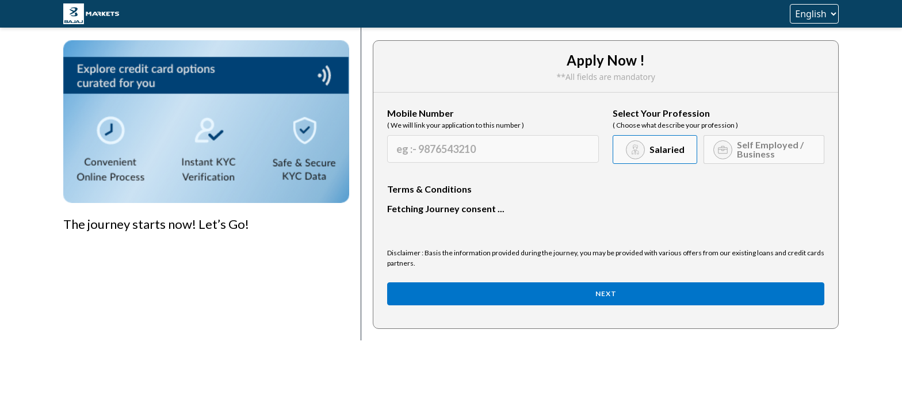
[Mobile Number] (493, 149)
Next (606, 293)
